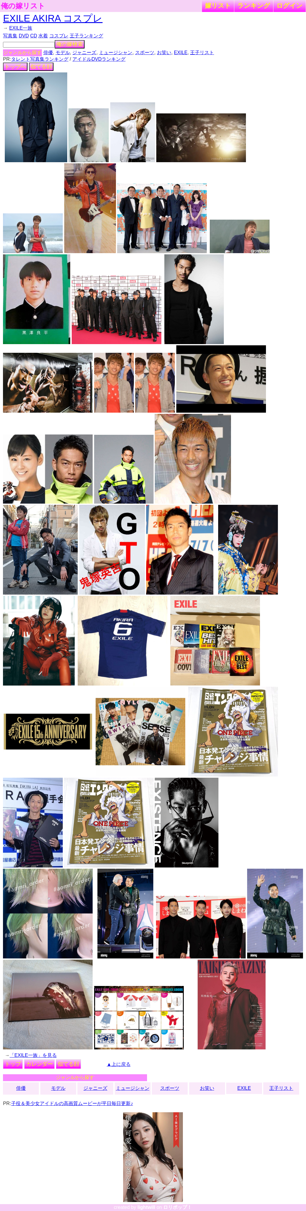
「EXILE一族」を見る (33, 1055)
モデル (63, 52)
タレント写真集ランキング (39, 59)
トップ (13, 1064)
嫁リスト (218, 5)
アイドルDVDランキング (99, 59)
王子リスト (202, 52)
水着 (43, 35)
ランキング (253, 5)
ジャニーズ (84, 52)
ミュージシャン (115, 52)
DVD (24, 35)
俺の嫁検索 (69, 44)
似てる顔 (41, 67)
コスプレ (58, 35)
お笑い (164, 52)
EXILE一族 (20, 28)
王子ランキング (86, 35)
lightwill (146, 1207)
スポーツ (144, 52)
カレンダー (39, 1064)
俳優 (48, 52)
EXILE (180, 52)
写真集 (10, 35)
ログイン (289, 5)
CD (33, 35)
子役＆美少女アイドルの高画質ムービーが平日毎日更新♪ (72, 1103)
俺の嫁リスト (23, 6)
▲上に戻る (119, 1064)
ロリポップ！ (177, 1207)
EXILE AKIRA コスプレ (52, 18)
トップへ (15, 67)
